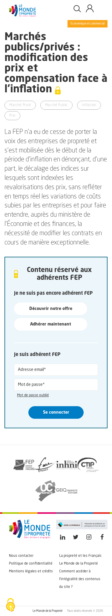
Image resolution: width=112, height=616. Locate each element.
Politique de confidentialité (31, 563)
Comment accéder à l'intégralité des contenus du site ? (79, 579)
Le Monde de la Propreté (78, 563)
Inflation (89, 105)
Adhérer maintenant (50, 324)
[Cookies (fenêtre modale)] (10, 605)
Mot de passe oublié (33, 395)
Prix (12, 115)
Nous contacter (21, 556)
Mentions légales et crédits (31, 571)
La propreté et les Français (80, 556)
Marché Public (56, 105)
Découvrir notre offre (50, 309)
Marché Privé (20, 105)
